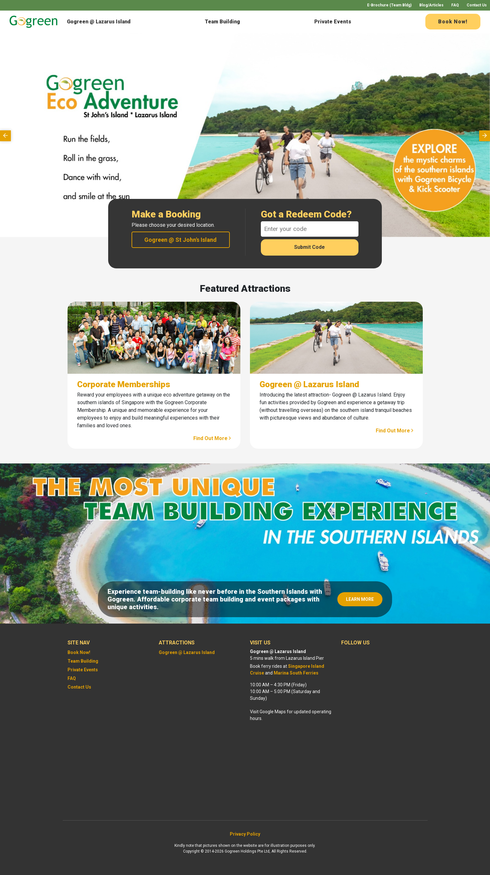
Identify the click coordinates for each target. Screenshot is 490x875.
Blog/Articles (431, 5)
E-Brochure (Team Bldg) (389, 5)
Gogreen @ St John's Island (180, 239)
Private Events (332, 22)
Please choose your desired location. (173, 225)
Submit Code (309, 247)
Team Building (222, 22)
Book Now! (453, 22)
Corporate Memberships (123, 384)
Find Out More (212, 438)
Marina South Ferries (296, 672)
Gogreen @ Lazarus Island (99, 22)
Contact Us (477, 5)
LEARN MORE (360, 599)
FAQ (455, 5)
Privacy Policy (245, 834)
